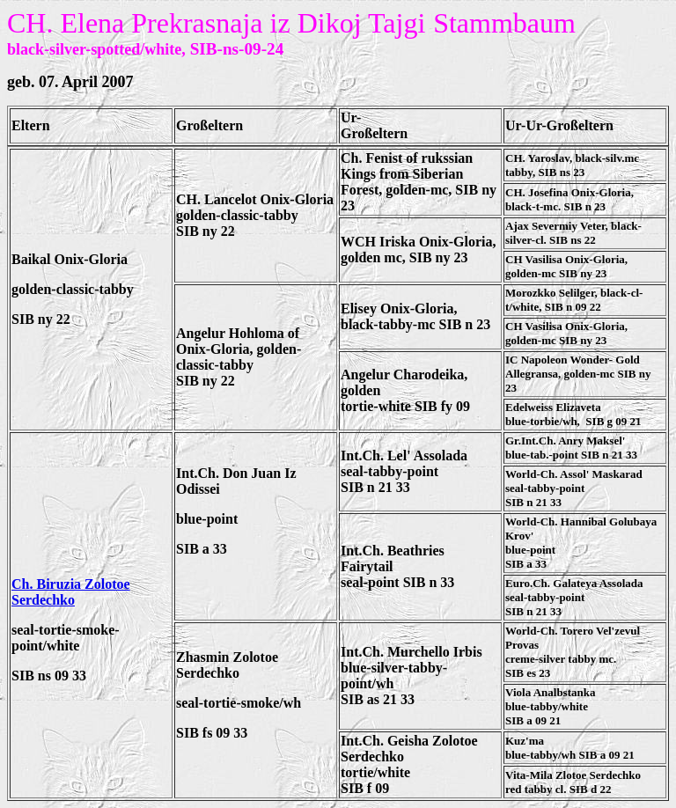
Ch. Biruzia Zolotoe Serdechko (70, 592)
